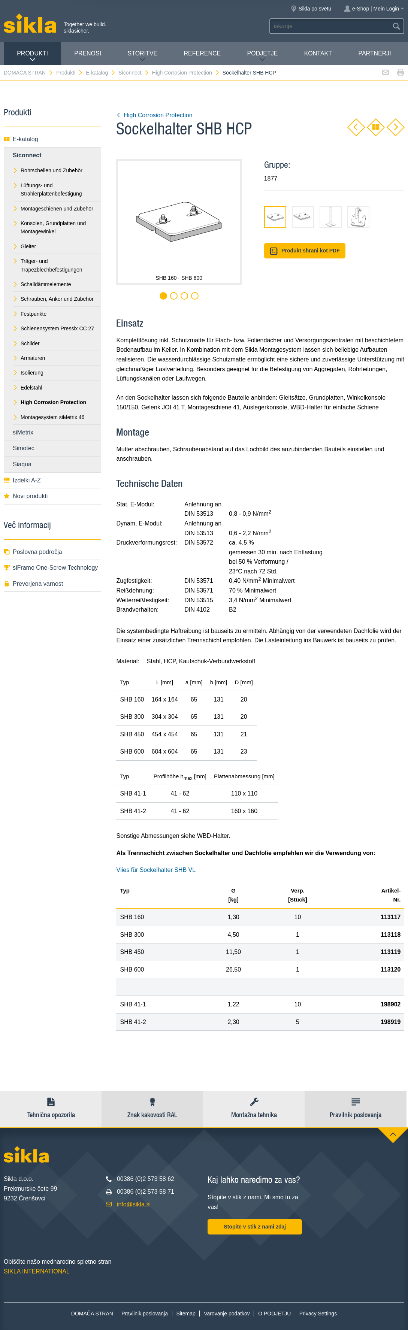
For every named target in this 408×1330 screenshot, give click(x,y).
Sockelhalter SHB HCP (249, 73)
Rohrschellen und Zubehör (47, 170)
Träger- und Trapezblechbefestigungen (47, 265)
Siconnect (133, 73)
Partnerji (374, 53)
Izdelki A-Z (22, 480)
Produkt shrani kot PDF (305, 251)
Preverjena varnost (33, 584)
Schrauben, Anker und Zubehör (53, 299)
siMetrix (23, 432)
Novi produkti (26, 496)
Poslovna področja (33, 552)
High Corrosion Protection (186, 73)
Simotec (23, 448)
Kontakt (318, 53)
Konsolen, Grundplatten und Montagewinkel (49, 227)
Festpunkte (29, 314)
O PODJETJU (274, 1314)
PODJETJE (262, 56)
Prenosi (87, 53)
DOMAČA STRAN (29, 73)
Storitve (143, 56)
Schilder (26, 343)
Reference (202, 53)
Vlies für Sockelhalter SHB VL (156, 870)
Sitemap (185, 1314)
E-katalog (101, 73)
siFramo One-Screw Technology (51, 567)
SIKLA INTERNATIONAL (37, 1271)
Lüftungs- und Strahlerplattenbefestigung (47, 189)
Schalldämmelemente (42, 284)
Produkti (32, 56)
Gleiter (24, 246)
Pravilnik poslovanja (144, 1314)
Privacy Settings (318, 1314)
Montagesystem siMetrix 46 (48, 417)
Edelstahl (27, 388)
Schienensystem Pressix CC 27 (53, 328)
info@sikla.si (134, 1204)
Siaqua (22, 464)
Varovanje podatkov (227, 1314)
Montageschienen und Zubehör (53, 209)
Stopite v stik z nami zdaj (255, 1227)
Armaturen (29, 358)
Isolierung (28, 373)
